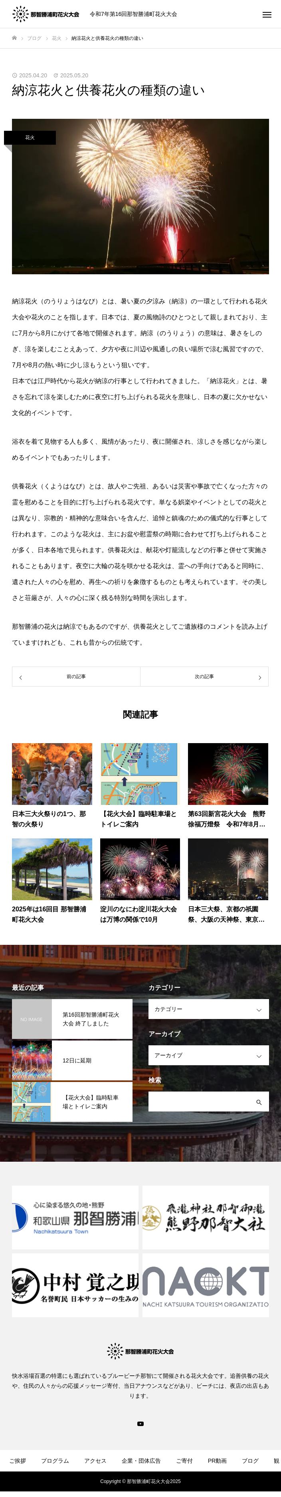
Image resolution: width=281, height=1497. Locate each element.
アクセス (95, 1461)
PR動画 (217, 1461)
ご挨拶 (17, 1461)
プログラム (55, 1461)
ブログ (250, 1461)
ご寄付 (184, 1461)
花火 (30, 137)
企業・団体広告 (141, 1461)
